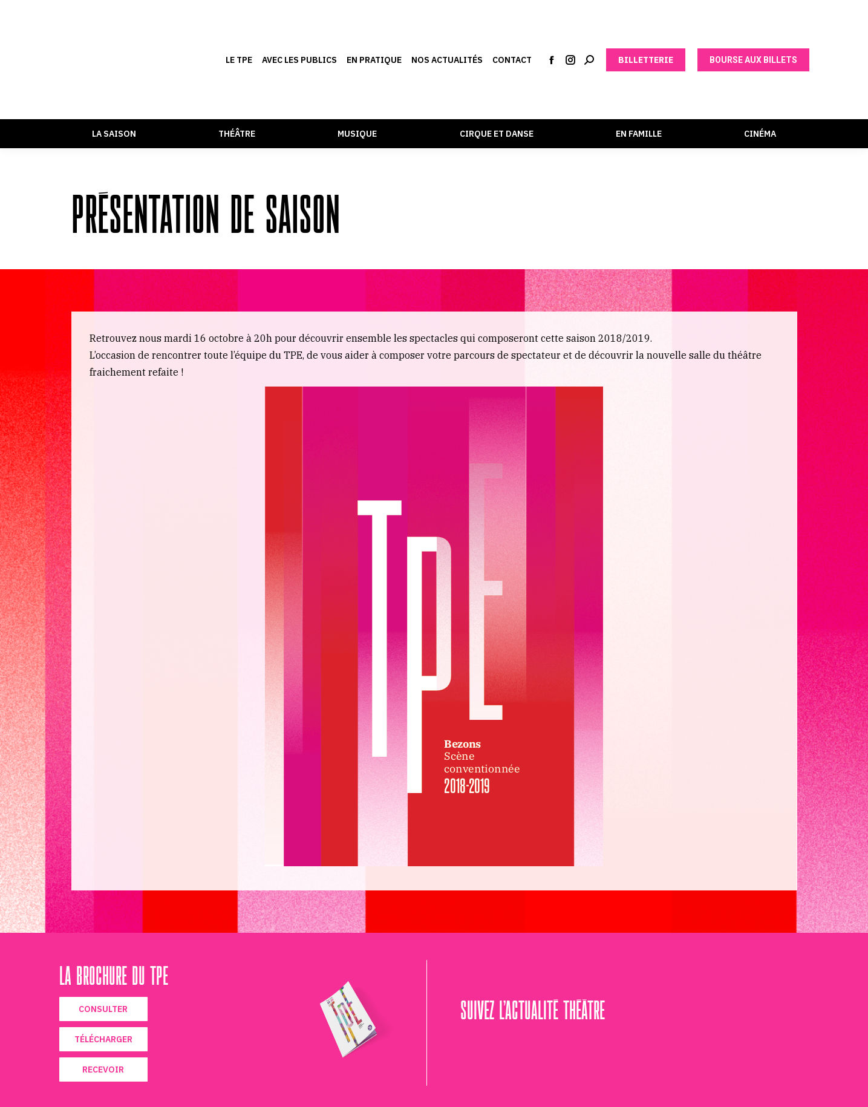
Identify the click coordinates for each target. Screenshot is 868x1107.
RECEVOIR (103, 1069)
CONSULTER (103, 1009)
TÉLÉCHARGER (103, 1039)
